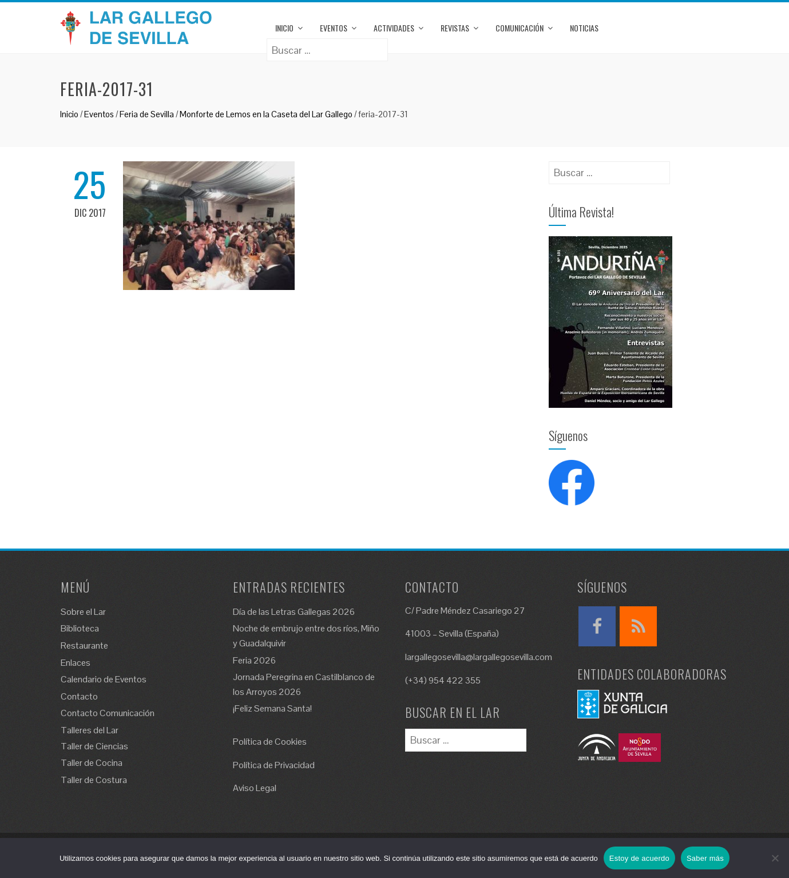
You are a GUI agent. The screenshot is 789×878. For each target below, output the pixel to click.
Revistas (455, 28)
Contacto (79, 696)
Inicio (284, 28)
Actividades (394, 28)
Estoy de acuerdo (639, 858)
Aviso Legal (254, 788)
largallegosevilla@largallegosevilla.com (478, 657)
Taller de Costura (94, 780)
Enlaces (75, 663)
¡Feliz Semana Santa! (272, 708)
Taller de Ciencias (94, 746)
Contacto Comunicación (107, 713)
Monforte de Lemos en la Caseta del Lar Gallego (266, 114)
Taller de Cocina (91, 763)
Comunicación (519, 28)
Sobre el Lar (83, 612)
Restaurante (84, 645)
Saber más (705, 858)
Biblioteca (80, 628)
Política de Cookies (270, 742)
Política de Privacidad (274, 765)
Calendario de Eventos (103, 679)
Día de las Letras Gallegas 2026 (294, 612)
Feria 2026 (254, 660)
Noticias (584, 28)
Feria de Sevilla (147, 114)
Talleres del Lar (89, 730)
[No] (774, 858)
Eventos (333, 28)
